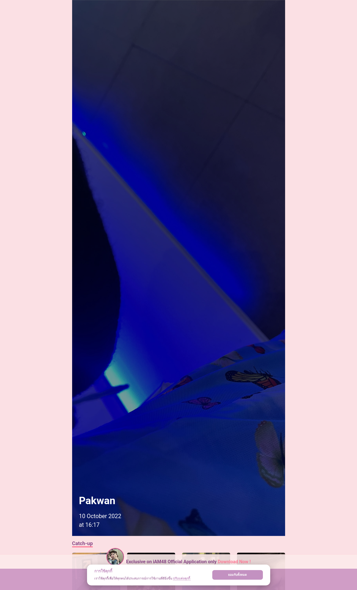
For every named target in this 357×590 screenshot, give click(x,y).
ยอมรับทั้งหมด (237, 574)
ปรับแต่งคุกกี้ (182, 578)
